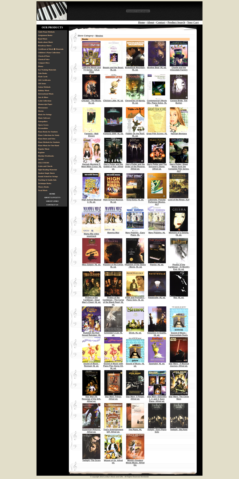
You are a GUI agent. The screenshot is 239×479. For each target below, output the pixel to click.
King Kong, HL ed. (135, 200)
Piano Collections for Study (48, 135)
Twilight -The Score (91, 460)
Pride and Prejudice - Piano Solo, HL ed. (135, 298)
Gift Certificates (44, 80)
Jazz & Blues (43, 97)
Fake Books (42, 73)
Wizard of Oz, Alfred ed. (113, 461)
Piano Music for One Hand (48, 145)
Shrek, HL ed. (135, 333)
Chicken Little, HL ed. (113, 101)
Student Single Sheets (46, 173)
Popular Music (43, 149)
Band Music (42, 39)
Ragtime (41, 152)
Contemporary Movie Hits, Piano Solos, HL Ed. (157, 103)
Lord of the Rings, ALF (179, 200)
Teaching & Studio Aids (47, 180)
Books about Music (45, 42)
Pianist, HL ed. (157, 265)
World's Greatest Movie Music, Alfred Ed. (135, 462)
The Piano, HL (135, 429)
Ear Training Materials (47, 70)
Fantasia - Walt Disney (91, 135)
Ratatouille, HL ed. (156, 297)
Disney (40, 66)
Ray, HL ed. (178, 297)
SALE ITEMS (43, 163)
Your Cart (193, 22)
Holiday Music (43, 90)
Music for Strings (45, 114)
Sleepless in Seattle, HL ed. (156, 334)
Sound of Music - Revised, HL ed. (91, 365)
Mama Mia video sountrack (91, 235)
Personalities (43, 128)
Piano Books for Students (48, 132)
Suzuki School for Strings (48, 176)
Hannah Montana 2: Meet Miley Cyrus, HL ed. (91, 166)
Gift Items (42, 83)
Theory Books (43, 187)
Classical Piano (44, 56)
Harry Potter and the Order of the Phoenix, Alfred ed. (135, 166)
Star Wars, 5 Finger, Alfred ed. (135, 398)
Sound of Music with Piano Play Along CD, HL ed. (113, 366)
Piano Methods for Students (49, 142)
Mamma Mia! (113, 233)
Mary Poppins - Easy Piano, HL (135, 234)
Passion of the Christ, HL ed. (113, 266)
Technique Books (44, 183)
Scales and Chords (45, 166)
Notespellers (42, 121)
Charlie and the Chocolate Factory (179, 68)
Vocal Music (42, 190)
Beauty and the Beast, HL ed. (113, 68)
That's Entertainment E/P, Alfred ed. (113, 430)
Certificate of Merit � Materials (50, 49)
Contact (160, 22)
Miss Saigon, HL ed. (91, 265)
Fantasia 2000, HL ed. (113, 134)
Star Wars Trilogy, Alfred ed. (113, 398)
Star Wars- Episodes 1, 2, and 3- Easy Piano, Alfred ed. (156, 399)
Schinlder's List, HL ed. (113, 334)
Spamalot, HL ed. (157, 364)
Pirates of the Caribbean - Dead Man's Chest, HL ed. (91, 299)
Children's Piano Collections (49, 52)
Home (141, 22)
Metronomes (43, 108)
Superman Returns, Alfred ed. (91, 430)
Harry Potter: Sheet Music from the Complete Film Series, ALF (178, 167)
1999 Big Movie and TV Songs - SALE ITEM (91, 69)
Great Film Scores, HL (156, 134)
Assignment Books (45, 35)
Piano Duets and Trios (46, 139)
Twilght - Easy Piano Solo (156, 430)
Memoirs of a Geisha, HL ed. (179, 234)
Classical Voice (43, 59)
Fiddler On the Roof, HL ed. (135, 135)
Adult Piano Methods (46, 32)
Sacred (40, 159)
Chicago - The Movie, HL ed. (91, 102)
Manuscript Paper (45, 104)
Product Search (176, 22)
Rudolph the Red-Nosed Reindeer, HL (91, 334)
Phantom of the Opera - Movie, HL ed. (135, 266)
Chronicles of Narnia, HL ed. (135, 102)
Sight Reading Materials (47, 170)
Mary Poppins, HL (156, 233)
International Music (46, 94)
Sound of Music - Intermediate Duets (179, 334)
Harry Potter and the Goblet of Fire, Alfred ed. (113, 166)
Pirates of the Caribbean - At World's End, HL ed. (178, 267)
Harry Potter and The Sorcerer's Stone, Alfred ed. (157, 166)
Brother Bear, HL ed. (156, 67)
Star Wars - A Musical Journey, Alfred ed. (179, 365)
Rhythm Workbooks (46, 156)
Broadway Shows (44, 46)
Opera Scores (43, 125)
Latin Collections (44, 101)
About (150, 22)
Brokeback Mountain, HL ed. (135, 68)
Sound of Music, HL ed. (135, 365)
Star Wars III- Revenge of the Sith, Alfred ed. (91, 399)
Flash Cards (42, 77)
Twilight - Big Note (178, 429)
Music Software (44, 118)
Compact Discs (44, 63)
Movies (41, 111)
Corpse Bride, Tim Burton (178, 102)
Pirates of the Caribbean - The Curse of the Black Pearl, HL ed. (113, 301)
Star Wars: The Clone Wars (179, 398)
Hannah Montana (179, 134)
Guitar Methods (44, 87)
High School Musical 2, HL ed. (91, 201)
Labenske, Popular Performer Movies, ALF (157, 202)
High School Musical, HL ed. (113, 201)
